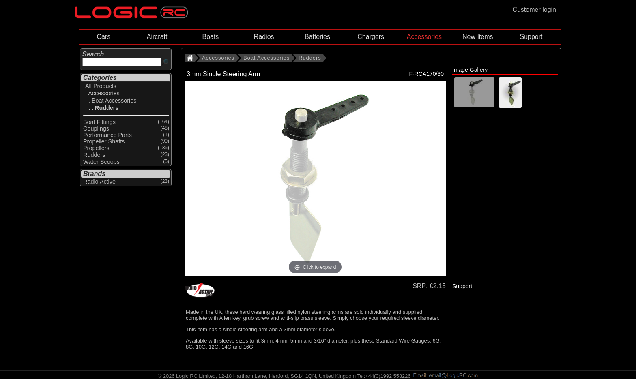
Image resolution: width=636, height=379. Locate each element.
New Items (477, 36)
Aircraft (157, 36)
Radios (264, 36)
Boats (210, 36)
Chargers (370, 36)
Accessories (424, 36)
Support (531, 36)
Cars (103, 36)
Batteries (317, 36)
